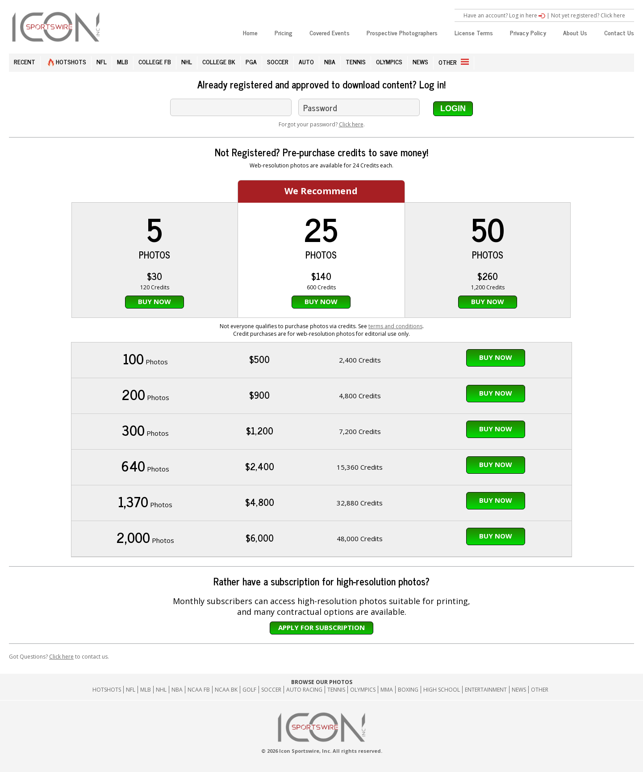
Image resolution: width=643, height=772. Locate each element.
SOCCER (277, 61)
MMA (386, 689)
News (519, 689)
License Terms (474, 32)
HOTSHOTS (67, 61)
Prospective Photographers (402, 32)
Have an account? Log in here (504, 15)
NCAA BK (226, 689)
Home (250, 32)
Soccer (271, 689)
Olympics (363, 689)
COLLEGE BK (218, 61)
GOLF (249, 689)
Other (539, 689)
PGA (251, 61)
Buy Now (154, 301)
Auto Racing (304, 689)
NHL (186, 61)
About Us (575, 32)
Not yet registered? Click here (588, 15)
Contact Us (619, 32)
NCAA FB (199, 689)
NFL (101, 61)
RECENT (24, 61)
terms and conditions (395, 326)
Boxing (408, 689)
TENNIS (356, 61)
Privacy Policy (528, 32)
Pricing (283, 32)
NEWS (420, 61)
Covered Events (329, 32)
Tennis (336, 689)
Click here (351, 124)
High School (441, 689)
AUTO (306, 61)
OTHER (453, 62)
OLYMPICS (389, 61)
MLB (122, 61)
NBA (329, 61)
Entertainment (486, 689)
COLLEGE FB (154, 61)
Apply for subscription (321, 627)
